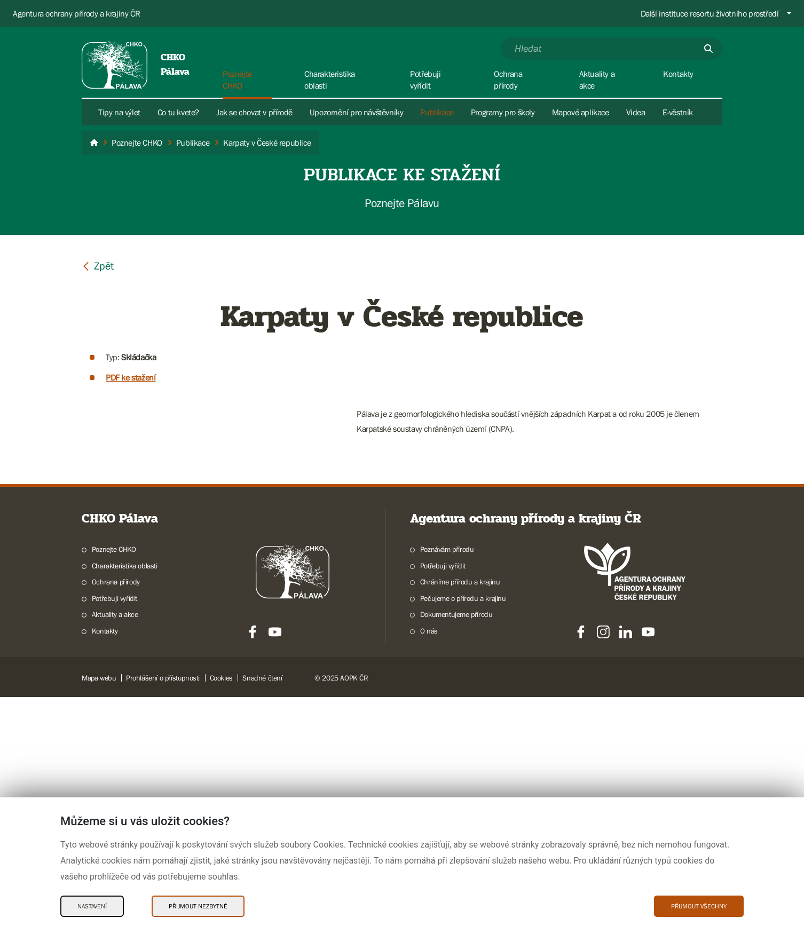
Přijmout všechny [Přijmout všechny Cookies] (699, 906)
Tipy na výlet (119, 112)
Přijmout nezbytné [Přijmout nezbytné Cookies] (198, 906)
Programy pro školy (503, 112)
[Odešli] (708, 48)
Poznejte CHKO (114, 786)
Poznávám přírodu (447, 786)
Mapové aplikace (580, 112)
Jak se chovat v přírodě (254, 112)
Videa (635, 112)
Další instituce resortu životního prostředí (710, 13)
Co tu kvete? (178, 112)
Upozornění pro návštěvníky (357, 112)
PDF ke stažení (130, 377)
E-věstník (678, 112)
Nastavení (92, 906)
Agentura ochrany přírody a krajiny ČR (76, 13)
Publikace (436, 112)
